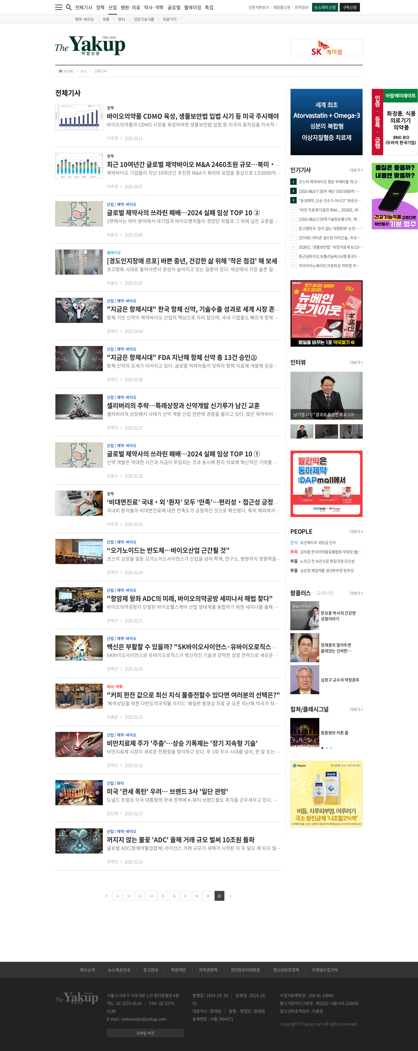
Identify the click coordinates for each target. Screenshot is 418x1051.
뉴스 (84, 71)
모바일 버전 (145, 1033)
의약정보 (301, 7)
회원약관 (178, 970)
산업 (112, 9)
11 (117, 896)
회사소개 (87, 970)
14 (151, 896)
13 (140, 896)
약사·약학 (154, 7)
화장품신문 (282, 7)
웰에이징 (192, 7)
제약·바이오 (84, 19)
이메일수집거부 (325, 970)
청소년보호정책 (286, 970)
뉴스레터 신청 (325, 7)
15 (162, 896)
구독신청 (350, 7)
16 (174, 896)
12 (128, 896)
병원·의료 (130, 7)
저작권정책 (208, 970)
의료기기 (169, 19)
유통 (106, 19)
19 (208, 896)
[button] (322, 748)
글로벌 (173, 7)
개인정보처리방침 (245, 970)
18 (196, 896)
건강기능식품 (144, 19)
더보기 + (356, 170)
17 (185, 896)
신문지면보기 (258, 7)
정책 (100, 7)
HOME (66, 71)
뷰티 (121, 19)
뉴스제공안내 (119, 970)
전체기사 (83, 7)
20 (219, 896)
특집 (209, 7)
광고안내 (150, 970)
